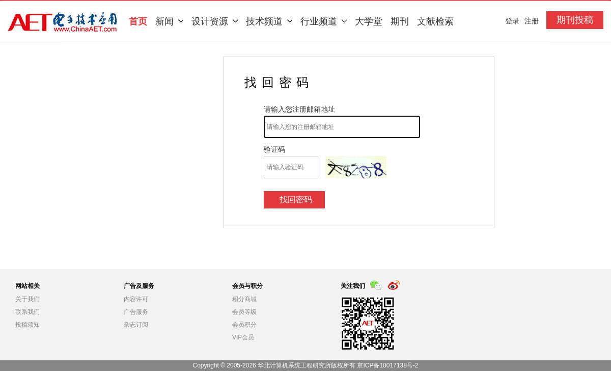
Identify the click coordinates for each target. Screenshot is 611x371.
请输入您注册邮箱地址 (299, 109)
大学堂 (368, 21)
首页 (138, 21)
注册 (531, 21)
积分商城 (244, 299)
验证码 (274, 149)
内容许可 (136, 299)
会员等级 (244, 311)
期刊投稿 (575, 20)
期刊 (400, 21)
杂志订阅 (136, 324)
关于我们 (27, 299)
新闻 (169, 21)
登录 (512, 21)
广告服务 (136, 311)
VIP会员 (243, 337)
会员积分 (244, 324)
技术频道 (269, 21)
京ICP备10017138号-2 (387, 365)
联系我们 (27, 311)
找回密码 (296, 199)
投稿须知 (27, 324)
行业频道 (323, 21)
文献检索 (435, 21)
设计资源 (214, 21)
